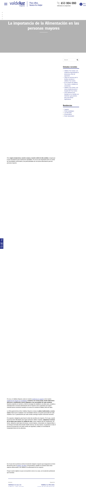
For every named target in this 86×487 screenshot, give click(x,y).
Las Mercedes (68, 112)
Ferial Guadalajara (69, 111)
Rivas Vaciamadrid (69, 116)
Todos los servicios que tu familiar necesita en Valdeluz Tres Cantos (71, 79)
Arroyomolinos (68, 114)
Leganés (66, 109)
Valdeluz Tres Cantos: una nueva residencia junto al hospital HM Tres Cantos (71, 89)
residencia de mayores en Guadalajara (17, 400)
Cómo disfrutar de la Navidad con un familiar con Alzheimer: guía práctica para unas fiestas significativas (71, 96)
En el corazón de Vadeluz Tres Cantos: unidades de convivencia (71, 84)
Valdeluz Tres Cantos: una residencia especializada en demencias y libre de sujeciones (71, 73)
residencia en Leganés (38, 399)
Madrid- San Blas (21, 465)
